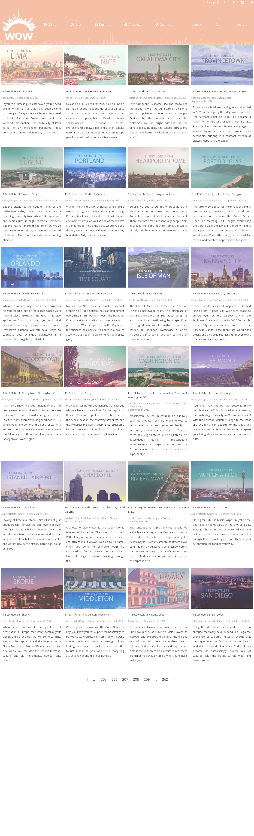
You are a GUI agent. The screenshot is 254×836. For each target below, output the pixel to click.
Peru (11, 97)
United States (155, 97)
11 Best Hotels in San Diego (207, 614)
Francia (68, 97)
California (196, 621)
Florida (5, 299)
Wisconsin (93, 621)
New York (78, 299)
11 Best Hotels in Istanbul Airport (20, 507)
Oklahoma (141, 97)
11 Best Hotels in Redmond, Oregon (212, 393)
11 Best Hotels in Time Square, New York (88, 293)
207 (125, 679)
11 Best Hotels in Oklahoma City (146, 91)
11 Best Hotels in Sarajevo (80, 393)
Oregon (13, 200)
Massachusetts (207, 97)
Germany (212, 513)
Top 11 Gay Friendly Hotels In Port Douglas (216, 194)
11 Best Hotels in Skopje (15, 614)
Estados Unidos (162, 403)
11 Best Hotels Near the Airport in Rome (151, 194)
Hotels (4, 97)
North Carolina (72, 518)
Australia (196, 200)
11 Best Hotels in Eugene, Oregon (20, 194)
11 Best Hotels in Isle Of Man (145, 293)
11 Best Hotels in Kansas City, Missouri (213, 293)
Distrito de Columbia (139, 403)
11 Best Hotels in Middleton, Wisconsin (87, 614)
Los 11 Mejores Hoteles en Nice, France (88, 91)
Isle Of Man (142, 299)
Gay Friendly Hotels (212, 200)
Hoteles (78, 97)
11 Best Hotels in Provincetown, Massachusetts (218, 91)
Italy (146, 200)
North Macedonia (18, 621)
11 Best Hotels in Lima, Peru (17, 91)
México (164, 518)
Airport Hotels (135, 200)
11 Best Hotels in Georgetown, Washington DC (28, 393)
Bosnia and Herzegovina (78, 399)
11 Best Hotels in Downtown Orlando (22, 293)
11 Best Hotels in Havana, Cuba (146, 614)
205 (104, 679)
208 (136, 679)
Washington (31, 399)
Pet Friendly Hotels (91, 518)
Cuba (131, 621)
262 (165, 679)
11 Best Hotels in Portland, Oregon (85, 194)
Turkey (21, 513)
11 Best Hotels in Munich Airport (210, 507)
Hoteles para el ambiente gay (144, 518)
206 (114, 679)
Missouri (203, 299)
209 (147, 679)
